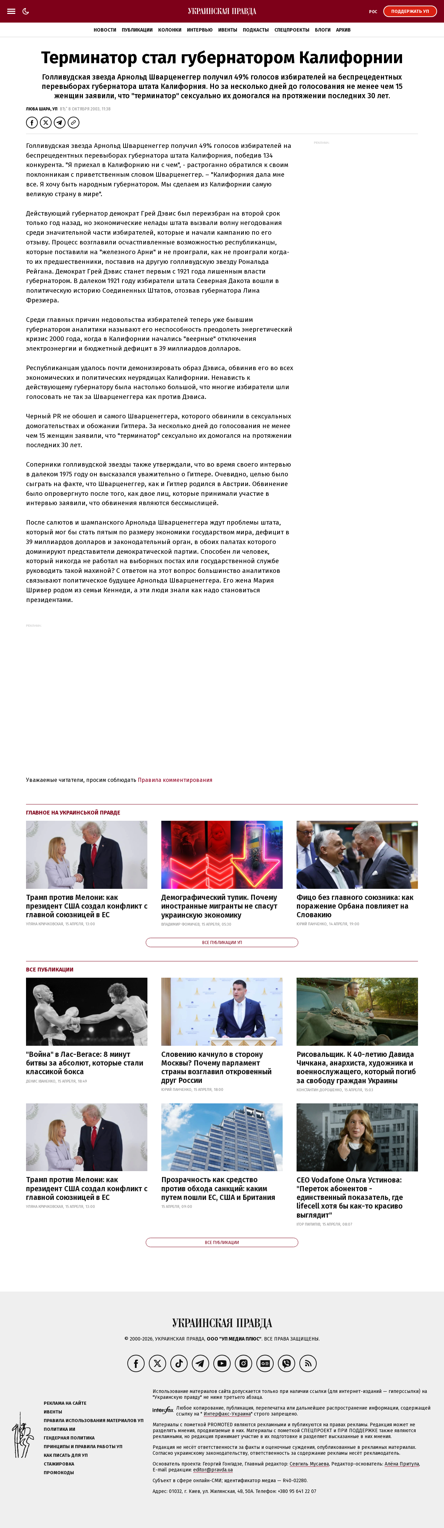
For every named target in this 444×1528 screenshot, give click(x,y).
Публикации (137, 30)
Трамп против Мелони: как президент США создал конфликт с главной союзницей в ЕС (86, 906)
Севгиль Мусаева (309, 1464)
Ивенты (227, 30)
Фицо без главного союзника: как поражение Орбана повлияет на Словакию (355, 906)
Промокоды (59, 1472)
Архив (343, 30)
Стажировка (59, 1464)
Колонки (169, 30)
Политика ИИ (59, 1429)
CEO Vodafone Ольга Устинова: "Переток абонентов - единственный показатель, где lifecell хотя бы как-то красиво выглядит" (350, 1198)
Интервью (200, 30)
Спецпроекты (291, 30)
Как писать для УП (66, 1455)
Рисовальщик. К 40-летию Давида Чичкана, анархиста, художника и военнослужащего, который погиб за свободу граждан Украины (356, 1067)
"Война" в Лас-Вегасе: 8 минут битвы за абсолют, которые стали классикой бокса (84, 1063)
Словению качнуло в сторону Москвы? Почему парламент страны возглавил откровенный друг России (216, 1067)
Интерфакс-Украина (227, 1414)
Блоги (323, 30)
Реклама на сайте (65, 1403)
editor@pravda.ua (213, 1470)
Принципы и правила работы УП (83, 1446)
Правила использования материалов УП (94, 1420)
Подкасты (256, 30)
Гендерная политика (69, 1438)
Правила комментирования (175, 780)
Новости (105, 30)
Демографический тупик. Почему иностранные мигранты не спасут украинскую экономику (219, 906)
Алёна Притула (402, 1464)
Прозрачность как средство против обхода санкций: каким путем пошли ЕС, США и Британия (218, 1188)
